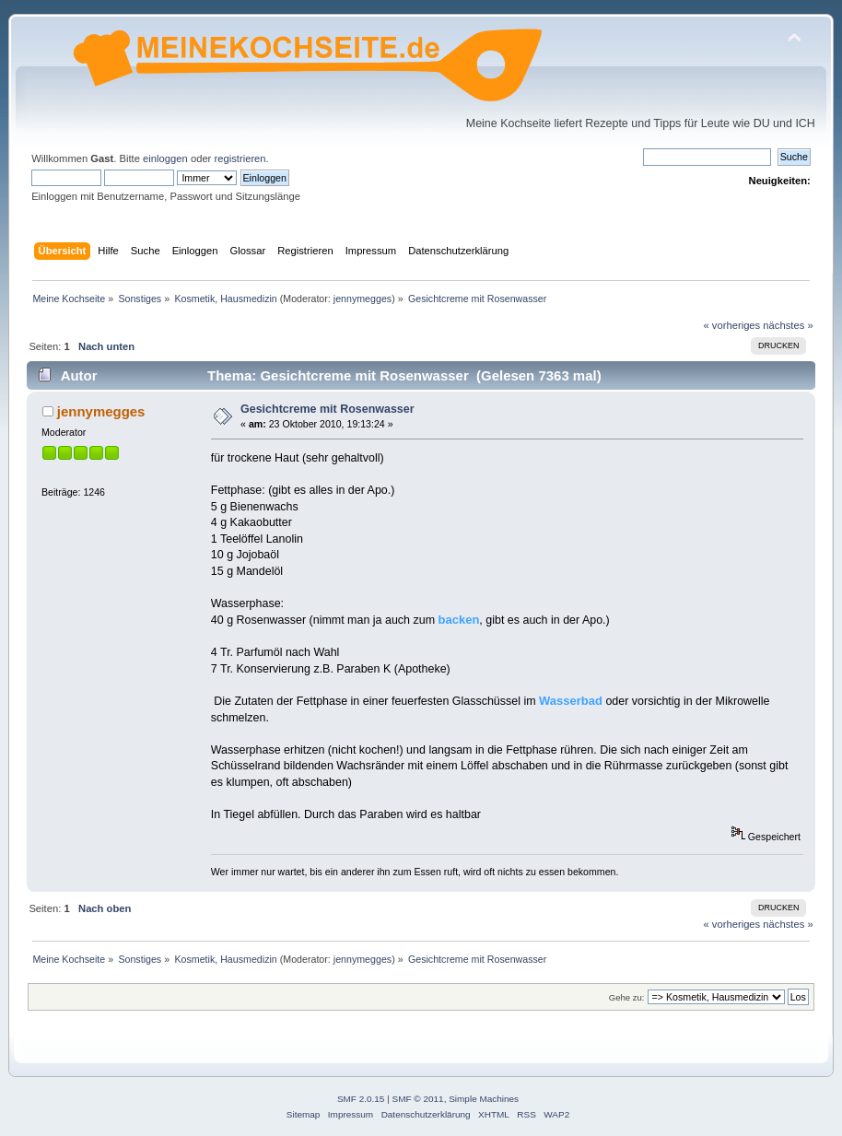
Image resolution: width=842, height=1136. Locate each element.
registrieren (239, 158)
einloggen (165, 158)
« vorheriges (731, 325)
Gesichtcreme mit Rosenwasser (327, 409)
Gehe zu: (627, 997)
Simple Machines (484, 1099)
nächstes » (788, 325)
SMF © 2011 (418, 1099)
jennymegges (362, 298)
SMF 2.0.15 (361, 1099)
